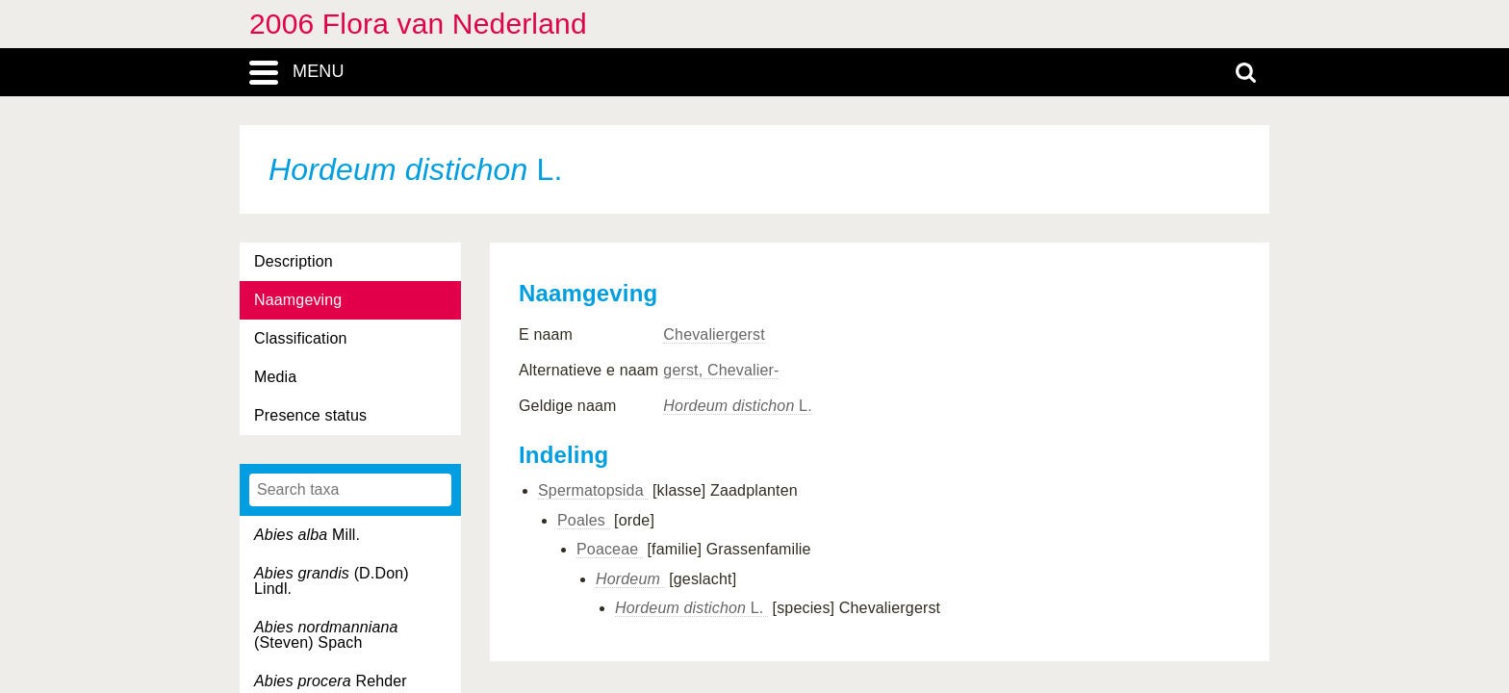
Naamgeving (298, 300)
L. (737, 406)
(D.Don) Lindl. (331, 581)
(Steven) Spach (326, 635)
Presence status (310, 415)
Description (293, 261)
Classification (300, 338)
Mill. (307, 534)
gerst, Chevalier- (721, 370)
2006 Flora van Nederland (418, 23)
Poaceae (609, 549)
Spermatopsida (593, 490)
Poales (583, 520)
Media (275, 377)
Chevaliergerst (713, 334)
